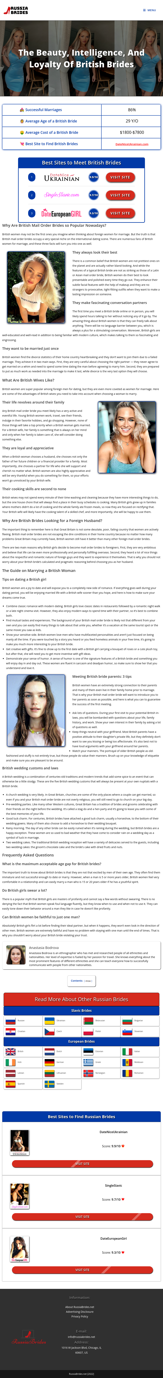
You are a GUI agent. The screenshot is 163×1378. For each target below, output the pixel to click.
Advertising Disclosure (79, 1311)
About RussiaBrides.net (79, 1307)
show (88, 980)
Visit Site (122, 177)
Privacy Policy (80, 1316)
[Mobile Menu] (149, 10)
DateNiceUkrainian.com (132, 143)
